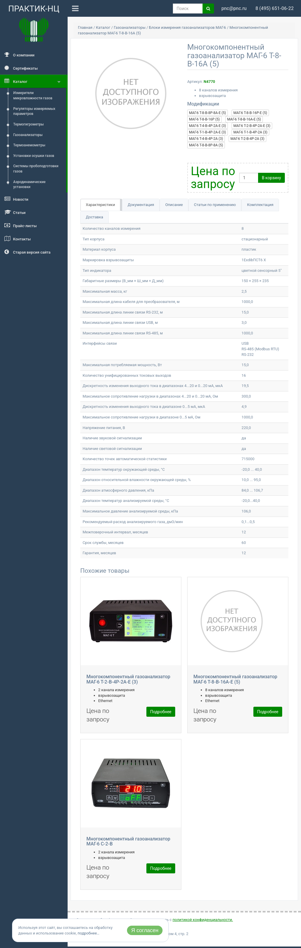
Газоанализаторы (28, 135)
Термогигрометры (28, 124)
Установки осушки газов (33, 156)
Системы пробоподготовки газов (35, 168)
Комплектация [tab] (260, 204)
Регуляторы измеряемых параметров (34, 111)
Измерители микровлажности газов (32, 95)
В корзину (271, 177)
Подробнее (160, 711)
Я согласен (144, 930)
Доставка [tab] (94, 217)
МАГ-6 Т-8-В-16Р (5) (204, 119)
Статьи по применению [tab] (215, 204)
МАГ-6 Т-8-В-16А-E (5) (244, 119)
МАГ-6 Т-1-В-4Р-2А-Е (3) (207, 132)
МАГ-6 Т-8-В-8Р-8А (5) (206, 145)
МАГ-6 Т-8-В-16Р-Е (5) (250, 113)
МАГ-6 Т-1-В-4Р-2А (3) (250, 132)
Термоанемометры (29, 145)
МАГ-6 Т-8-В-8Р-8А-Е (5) (207, 113)
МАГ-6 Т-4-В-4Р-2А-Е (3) (207, 126)
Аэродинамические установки (29, 184)
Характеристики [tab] (100, 204)
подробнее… (88, 933)
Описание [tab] (174, 204)
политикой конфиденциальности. (203, 919)
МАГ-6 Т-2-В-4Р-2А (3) (247, 139)
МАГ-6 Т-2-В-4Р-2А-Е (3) (251, 126)
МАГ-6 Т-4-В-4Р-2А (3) (206, 139)
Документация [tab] (141, 204)
